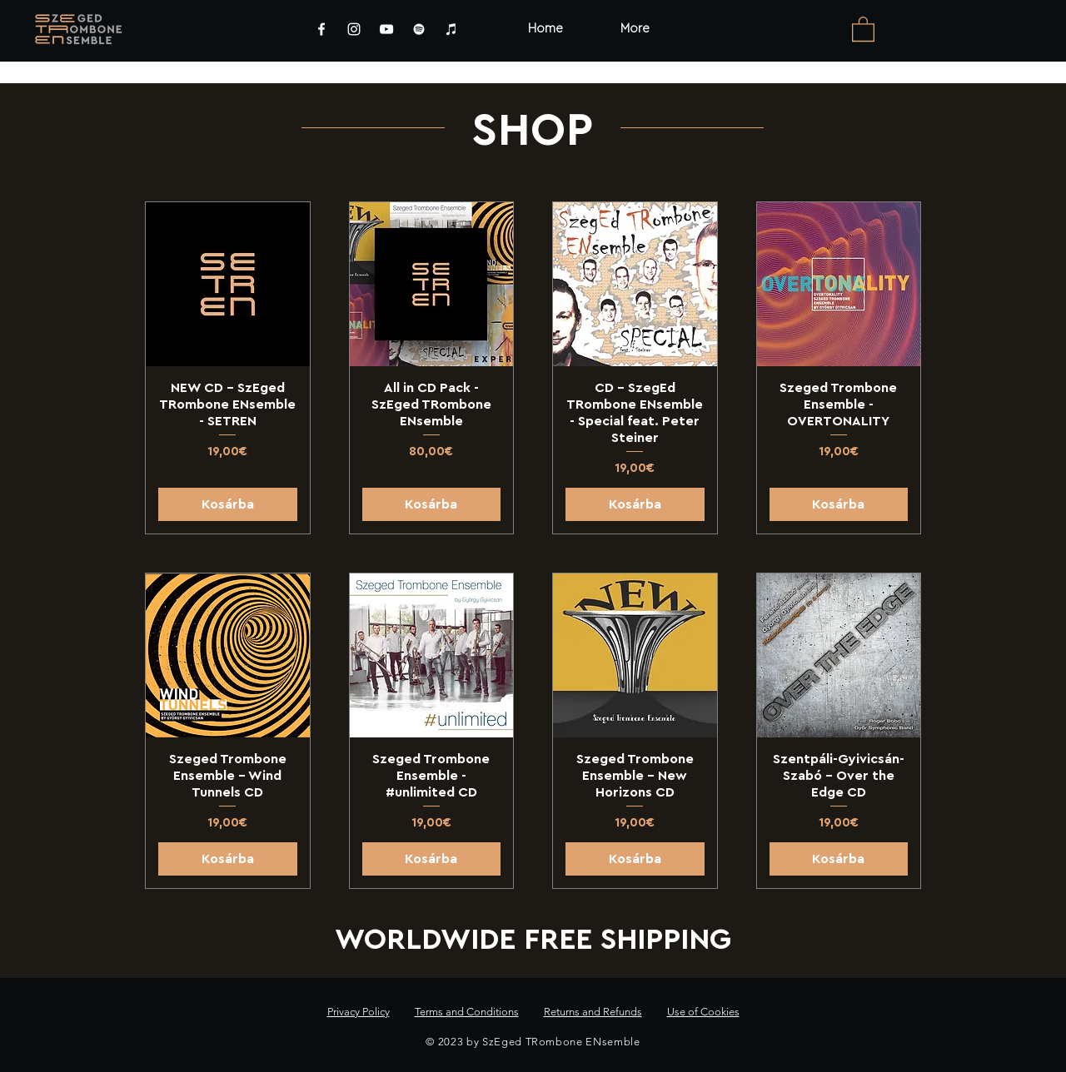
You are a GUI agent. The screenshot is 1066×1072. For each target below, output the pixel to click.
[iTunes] (451, 29)
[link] (863, 28)
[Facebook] (321, 29)
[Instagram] (354, 29)
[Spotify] (419, 29)
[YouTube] (386, 29)
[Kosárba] (227, 504)
